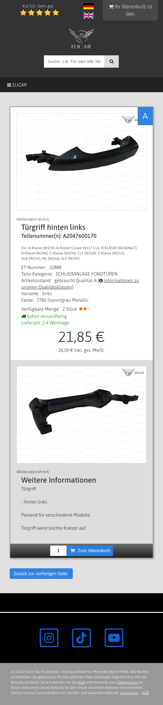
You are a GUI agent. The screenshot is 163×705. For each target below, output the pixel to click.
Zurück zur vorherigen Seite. (41, 573)
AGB (81, 682)
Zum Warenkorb (91, 550)
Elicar (17, 85)
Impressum (129, 693)
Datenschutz (127, 682)
